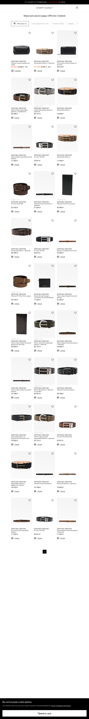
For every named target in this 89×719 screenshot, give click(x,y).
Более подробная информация (61, 705)
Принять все (44, 713)
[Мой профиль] (77, 8)
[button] (44, 708)
